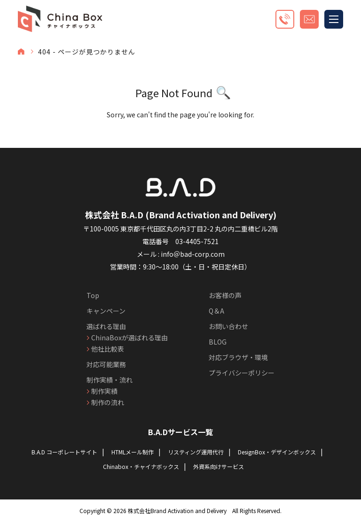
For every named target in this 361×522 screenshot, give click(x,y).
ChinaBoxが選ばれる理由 (129, 337)
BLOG (218, 341)
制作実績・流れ (109, 379)
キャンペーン (106, 310)
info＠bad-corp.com (193, 254)
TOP (21, 51)
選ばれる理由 (106, 326)
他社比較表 (107, 348)
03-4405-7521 (197, 241)
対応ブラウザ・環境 (238, 357)
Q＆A (216, 310)
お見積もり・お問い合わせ (309, 19)
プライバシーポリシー (242, 372)
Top (92, 295)
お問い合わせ (228, 326)
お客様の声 (225, 295)
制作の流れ (107, 402)
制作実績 (104, 391)
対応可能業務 (106, 364)
